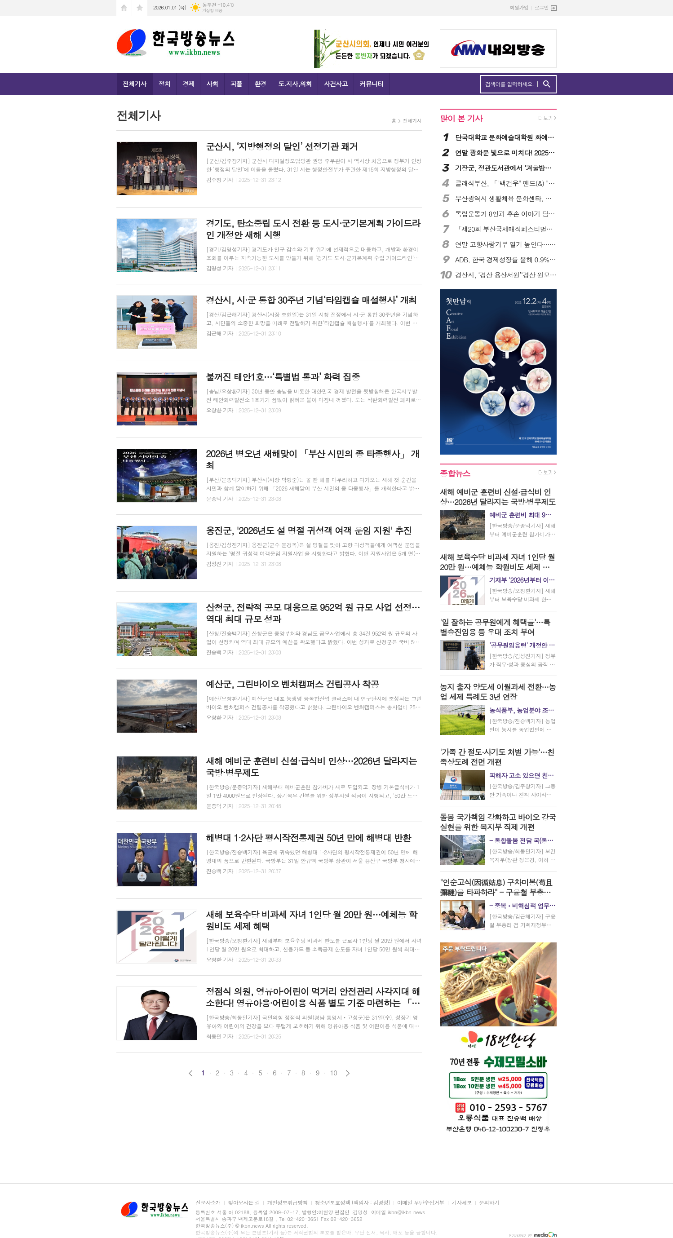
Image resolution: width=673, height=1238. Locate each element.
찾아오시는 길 (244, 1202)
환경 (260, 83)
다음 (347, 1073)
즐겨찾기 (139, 8)
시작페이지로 (124, 8)
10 (333, 1072)
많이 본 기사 (461, 118)
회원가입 (519, 7)
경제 (188, 83)
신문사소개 (208, 1202)
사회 (212, 83)
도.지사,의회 (295, 83)
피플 (236, 83)
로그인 (542, 7)
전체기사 (134, 83)
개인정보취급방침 (287, 1202)
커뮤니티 (372, 83)
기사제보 (462, 1202)
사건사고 (336, 83)
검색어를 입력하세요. (509, 84)
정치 (164, 83)
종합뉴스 (455, 473)
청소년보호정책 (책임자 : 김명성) (352, 1202)
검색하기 (546, 84)
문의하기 (489, 1202)
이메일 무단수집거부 (420, 1202)
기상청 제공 (212, 10)
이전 (191, 1073)
